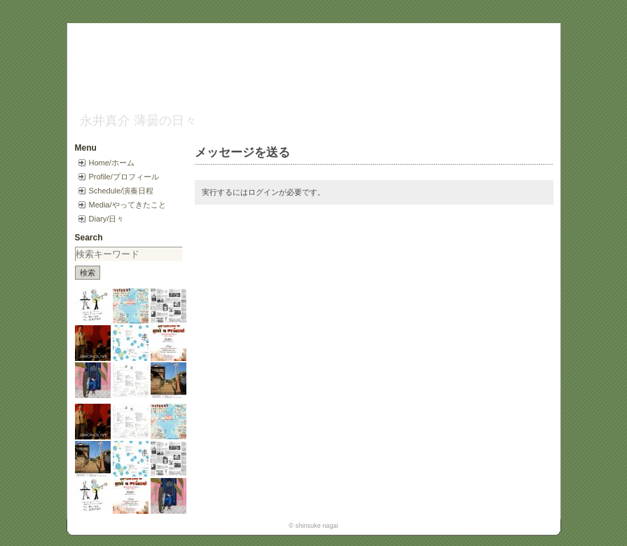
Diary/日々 (107, 218)
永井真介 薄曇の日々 (138, 121)
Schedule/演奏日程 (121, 190)
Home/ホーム (112, 162)
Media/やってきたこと (127, 204)
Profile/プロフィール (124, 176)
